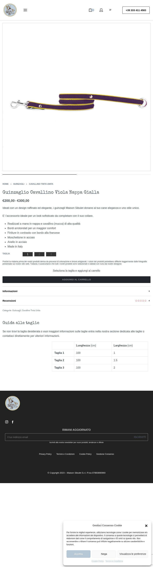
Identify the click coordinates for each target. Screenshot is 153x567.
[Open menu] (25, 10)
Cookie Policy (98, 561)
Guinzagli (18, 184)
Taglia (6, 253)
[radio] (28, 254)
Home (6, 184)
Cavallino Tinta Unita (41, 184)
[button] (146, 525)
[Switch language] (112, 10)
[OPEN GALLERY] (76, 97)
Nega (104, 553)
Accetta (78, 553)
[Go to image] (40, 174)
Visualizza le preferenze (132, 553)
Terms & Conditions (114, 561)
